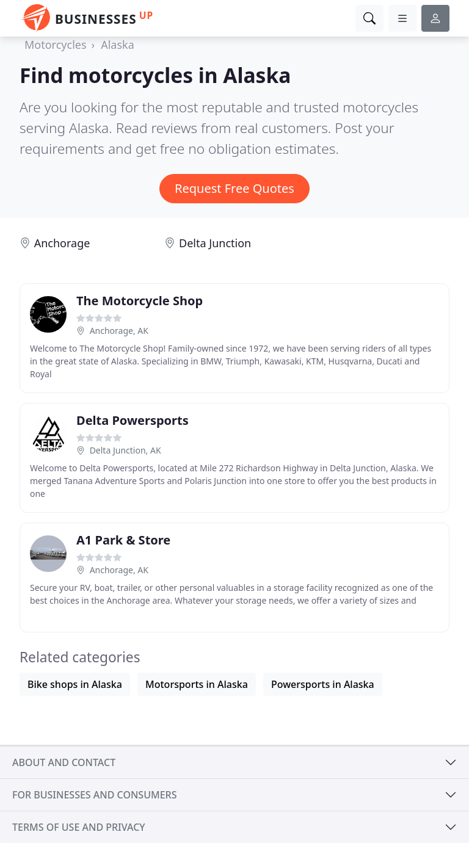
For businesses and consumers (94, 794)
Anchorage (62, 243)
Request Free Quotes (234, 188)
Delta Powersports (132, 420)
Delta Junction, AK (125, 450)
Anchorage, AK (119, 330)
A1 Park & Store (123, 540)
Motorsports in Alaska (196, 684)
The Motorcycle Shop (139, 300)
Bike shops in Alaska (74, 684)
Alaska (117, 44)
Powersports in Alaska (322, 684)
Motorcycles (55, 44)
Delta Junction (215, 243)
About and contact (63, 762)
